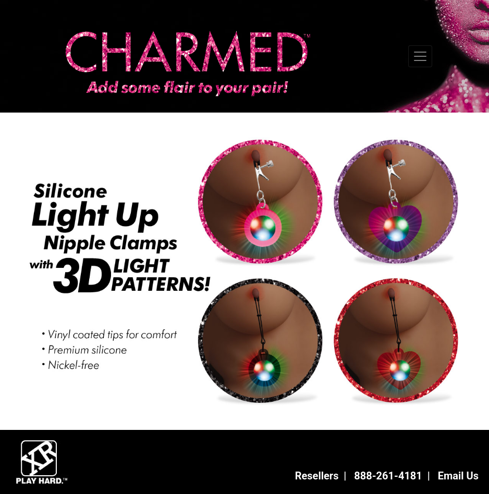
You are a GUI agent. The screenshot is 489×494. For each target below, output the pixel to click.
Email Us (458, 476)
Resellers (317, 476)
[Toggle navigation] (420, 56)
